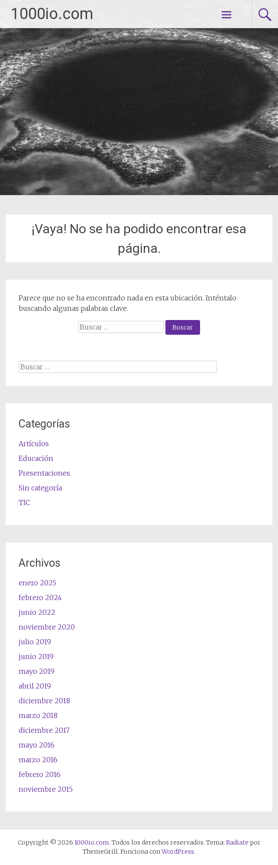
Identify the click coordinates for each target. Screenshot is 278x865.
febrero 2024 (40, 597)
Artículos (34, 443)
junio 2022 (37, 612)
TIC (24, 502)
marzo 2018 (38, 715)
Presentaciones (44, 473)
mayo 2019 (37, 671)
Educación (36, 458)
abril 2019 (35, 686)
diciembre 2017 (44, 730)
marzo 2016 (38, 759)
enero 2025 (37, 582)
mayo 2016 (37, 745)
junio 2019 (36, 656)
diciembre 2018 (44, 700)
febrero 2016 (40, 774)
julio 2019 (35, 641)
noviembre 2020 (47, 627)
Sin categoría (40, 487)
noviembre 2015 (46, 789)
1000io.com (52, 14)
